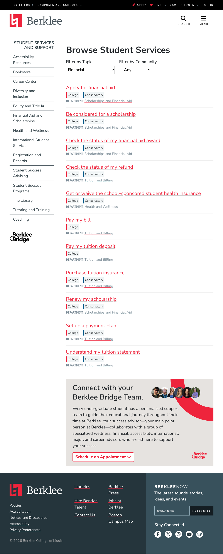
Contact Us (84, 515)
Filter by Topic (79, 62)
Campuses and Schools (58, 5)
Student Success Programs (27, 188)
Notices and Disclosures (28, 517)
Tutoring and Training (31, 209)
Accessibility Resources (23, 59)
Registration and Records (27, 157)
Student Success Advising (27, 173)
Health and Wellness (101, 206)
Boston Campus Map (120, 518)
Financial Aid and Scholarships (27, 118)
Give (156, 5)
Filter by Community (138, 62)
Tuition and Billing (98, 180)
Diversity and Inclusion (24, 93)
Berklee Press (115, 490)
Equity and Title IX (28, 106)
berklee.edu (20, 5)
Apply (139, 5)
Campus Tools (183, 5)
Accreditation (20, 511)
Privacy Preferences (25, 529)
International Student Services (31, 142)
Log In (208, 5)
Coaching (21, 219)
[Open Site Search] (183, 20)
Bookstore (33, 72)
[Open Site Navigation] (203, 20)
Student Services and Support (34, 45)
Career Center (24, 81)
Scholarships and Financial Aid (108, 101)
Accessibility (19, 523)
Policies (16, 505)
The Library (23, 200)
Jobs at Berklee (115, 504)
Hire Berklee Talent (86, 504)
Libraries (82, 487)
